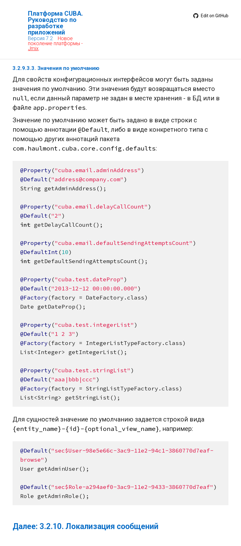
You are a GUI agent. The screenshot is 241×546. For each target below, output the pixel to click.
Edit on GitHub (210, 15)
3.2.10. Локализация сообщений (99, 526)
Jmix (33, 48)
